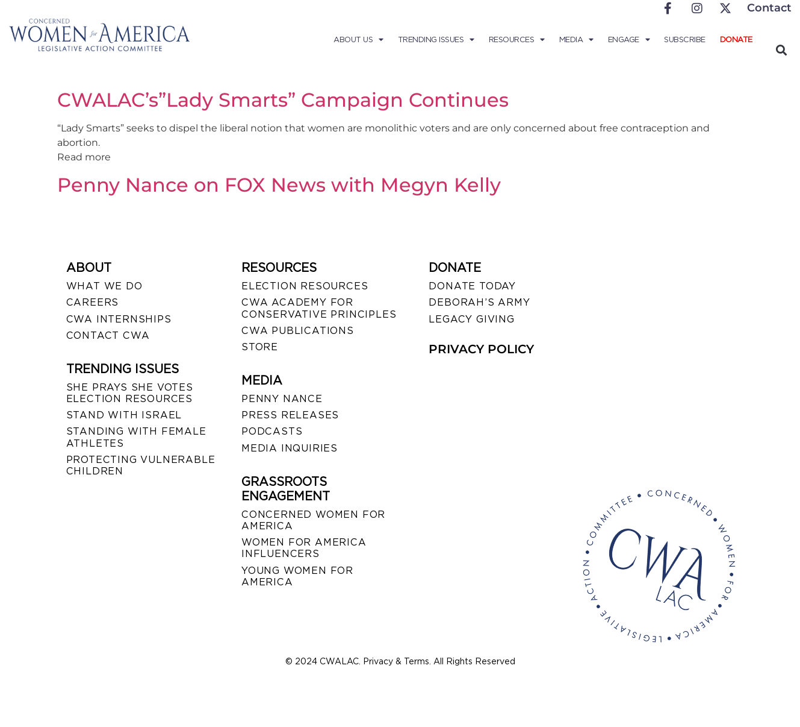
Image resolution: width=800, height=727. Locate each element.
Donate (736, 39)
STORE (259, 347)
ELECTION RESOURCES (304, 286)
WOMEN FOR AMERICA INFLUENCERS (304, 548)
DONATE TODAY (472, 286)
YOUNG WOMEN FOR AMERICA (297, 576)
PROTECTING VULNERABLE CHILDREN (141, 465)
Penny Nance (282, 398)
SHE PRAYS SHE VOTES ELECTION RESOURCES (129, 393)
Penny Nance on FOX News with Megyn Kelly (279, 185)
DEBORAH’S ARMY (479, 302)
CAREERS (92, 302)
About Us (358, 40)
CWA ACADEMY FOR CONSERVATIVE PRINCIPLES (318, 308)
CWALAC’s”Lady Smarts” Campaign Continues (283, 100)
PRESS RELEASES (290, 415)
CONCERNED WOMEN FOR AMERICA (313, 520)
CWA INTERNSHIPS (119, 319)
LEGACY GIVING (471, 319)
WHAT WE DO (104, 286)
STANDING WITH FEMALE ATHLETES (136, 437)
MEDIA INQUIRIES (289, 448)
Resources (517, 40)
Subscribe (684, 39)
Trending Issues (436, 40)
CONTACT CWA (108, 335)
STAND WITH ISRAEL (124, 415)
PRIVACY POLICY (481, 349)
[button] (782, 50)
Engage (629, 40)
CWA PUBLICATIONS (297, 330)
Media (576, 40)
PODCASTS (271, 431)
